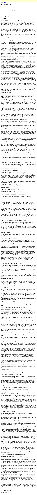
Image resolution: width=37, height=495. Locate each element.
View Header (3, 2)
